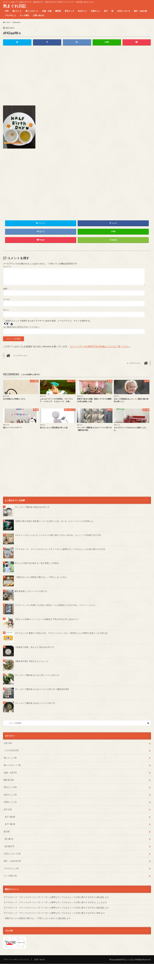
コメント (7, 266)
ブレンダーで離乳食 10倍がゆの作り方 (32, 507)
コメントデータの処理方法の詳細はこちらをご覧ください (100, 346)
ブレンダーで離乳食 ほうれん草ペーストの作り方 (37, 675)
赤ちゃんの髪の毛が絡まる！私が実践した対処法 (37, 563)
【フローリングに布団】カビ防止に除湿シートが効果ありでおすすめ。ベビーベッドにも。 (56, 605)
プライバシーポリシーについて (16, 959)
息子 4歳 (10, 824)
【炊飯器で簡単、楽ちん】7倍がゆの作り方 (34, 647)
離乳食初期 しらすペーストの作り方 (31, 591)
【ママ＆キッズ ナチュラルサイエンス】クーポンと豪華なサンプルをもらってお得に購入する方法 (60, 549)
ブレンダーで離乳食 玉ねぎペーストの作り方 (35, 703)
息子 (106, 11)
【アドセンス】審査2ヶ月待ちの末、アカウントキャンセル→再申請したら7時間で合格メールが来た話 (61, 633)
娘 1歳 (9, 839)
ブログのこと (10, 15)
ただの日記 (12, 750)
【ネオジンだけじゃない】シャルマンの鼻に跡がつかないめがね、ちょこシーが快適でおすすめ (58, 535)
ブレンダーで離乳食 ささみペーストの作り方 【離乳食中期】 (42, 689)
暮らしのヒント (32, 11)
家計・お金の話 (140, 11)
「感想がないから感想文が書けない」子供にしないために (41, 577)
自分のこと (82, 11)
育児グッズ (69, 11)
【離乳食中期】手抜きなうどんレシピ (32, 661)
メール (6, 299)
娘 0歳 (9, 846)
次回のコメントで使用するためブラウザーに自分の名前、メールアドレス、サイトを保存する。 (48, 321)
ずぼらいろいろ (123, 11)
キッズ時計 (24, 15)
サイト (6, 310)
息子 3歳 (10, 816)
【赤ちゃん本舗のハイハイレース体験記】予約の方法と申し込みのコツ (47, 619)
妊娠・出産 (47, 11)
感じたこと (17, 11)
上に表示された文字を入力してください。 (22, 327)
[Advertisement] (77, 78)
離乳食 (58, 11)
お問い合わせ (38, 15)
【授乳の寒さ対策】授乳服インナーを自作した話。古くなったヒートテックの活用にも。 (55, 521)
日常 (7, 11)
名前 (5, 289)
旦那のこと (95, 11)
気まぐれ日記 (14, 6)
